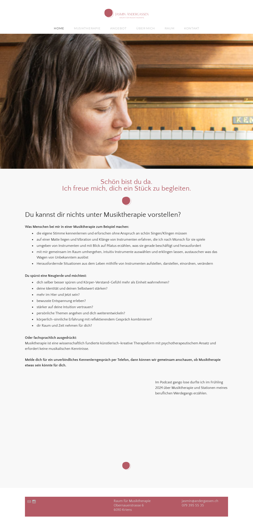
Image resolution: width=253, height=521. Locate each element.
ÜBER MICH (145, 28)
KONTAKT (191, 28)
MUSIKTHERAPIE (87, 28)
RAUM (169, 28)
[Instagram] (34, 502)
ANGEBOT (118, 28)
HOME (59, 28)
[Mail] (29, 502)
